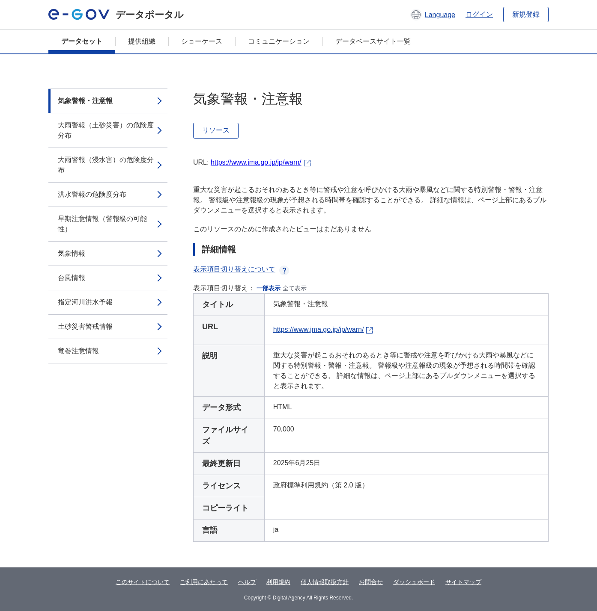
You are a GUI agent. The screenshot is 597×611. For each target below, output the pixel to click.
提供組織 (141, 41)
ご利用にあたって (204, 582)
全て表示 (295, 288)
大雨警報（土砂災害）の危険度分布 (106, 130)
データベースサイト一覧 (373, 41)
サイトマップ (463, 582)
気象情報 (71, 253)
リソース (216, 130)
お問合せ (371, 582)
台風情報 (71, 277)
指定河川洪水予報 (85, 302)
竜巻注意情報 (78, 350)
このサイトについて (143, 582)
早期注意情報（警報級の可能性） (102, 224)
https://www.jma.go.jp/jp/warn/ (256, 162)
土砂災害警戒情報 (85, 326)
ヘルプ (247, 582)
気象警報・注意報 (85, 100)
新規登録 (526, 14)
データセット (81, 41)
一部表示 (269, 288)
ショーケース (201, 41)
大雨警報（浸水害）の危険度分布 (106, 165)
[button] (432, 14)
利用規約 (278, 582)
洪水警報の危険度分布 (92, 194)
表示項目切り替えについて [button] (241, 269)
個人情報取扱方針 (325, 582)
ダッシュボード (414, 582)
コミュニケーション (279, 41)
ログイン (479, 14)
